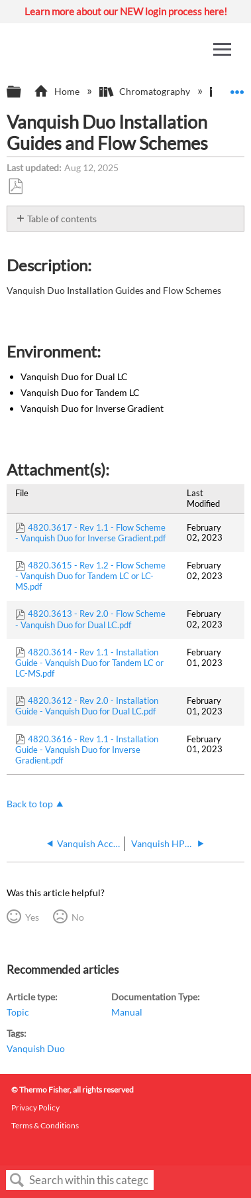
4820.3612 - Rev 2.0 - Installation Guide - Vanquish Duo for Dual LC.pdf (86, 705)
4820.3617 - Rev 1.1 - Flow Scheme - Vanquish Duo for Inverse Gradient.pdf (90, 532)
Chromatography (145, 91)
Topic (18, 1012)
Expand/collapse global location (237, 88)
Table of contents (62, 218)
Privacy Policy (35, 1107)
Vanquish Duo (36, 1048)
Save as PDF (15, 186)
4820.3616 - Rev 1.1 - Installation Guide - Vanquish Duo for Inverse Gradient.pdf (86, 749)
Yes (32, 917)
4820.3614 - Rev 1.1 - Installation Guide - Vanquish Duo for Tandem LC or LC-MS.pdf (89, 663)
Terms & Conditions (45, 1125)
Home (57, 91)
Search (17, 1180)
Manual (126, 1012)
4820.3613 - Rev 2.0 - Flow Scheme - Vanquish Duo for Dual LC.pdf (90, 619)
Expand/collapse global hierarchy (22, 92)
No (78, 917)
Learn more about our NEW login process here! (126, 11)
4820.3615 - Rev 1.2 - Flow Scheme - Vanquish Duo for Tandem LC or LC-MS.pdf (90, 576)
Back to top (30, 803)
